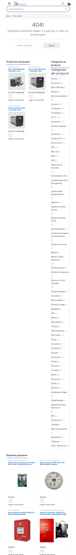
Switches (55, 388)
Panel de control (58, 268)
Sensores (55, 366)
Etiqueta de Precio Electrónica (58, 406)
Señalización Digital (59, 392)
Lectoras (54, 104)
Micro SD (55, 152)
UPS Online (55, 335)
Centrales (55, 425)
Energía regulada (58, 291)
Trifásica (54, 326)
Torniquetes (56, 113)
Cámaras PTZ (56, 138)
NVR (53, 156)
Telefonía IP (56, 420)
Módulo (54, 252)
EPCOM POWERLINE (16, 92)
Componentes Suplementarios (57, 192)
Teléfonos (55, 441)
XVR (53, 160)
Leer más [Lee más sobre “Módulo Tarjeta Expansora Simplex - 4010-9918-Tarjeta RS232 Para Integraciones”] (10, 501)
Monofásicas (56, 322)
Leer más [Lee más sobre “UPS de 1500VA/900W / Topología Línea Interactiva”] (31, 96)
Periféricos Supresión (60, 272)
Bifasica (54, 318)
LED (52, 416)
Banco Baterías (57, 300)
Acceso (54, 79)
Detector (54, 202)
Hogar (53, 339)
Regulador (55, 309)
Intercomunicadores (59, 96)
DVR (53, 147)
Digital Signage (57, 400)
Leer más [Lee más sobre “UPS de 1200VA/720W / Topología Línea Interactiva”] (10, 135)
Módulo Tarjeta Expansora (57, 258)
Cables (54, 383)
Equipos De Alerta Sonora (58, 208)
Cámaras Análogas (58, 126)
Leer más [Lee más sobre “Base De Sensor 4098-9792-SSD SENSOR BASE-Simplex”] (42, 501)
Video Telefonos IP (59, 446)
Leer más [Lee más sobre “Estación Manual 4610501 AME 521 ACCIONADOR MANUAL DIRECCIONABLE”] (10, 551)
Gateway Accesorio (59, 244)
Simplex (11, 497)
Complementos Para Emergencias (59, 181)
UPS (53, 313)
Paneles (54, 361)
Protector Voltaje (58, 305)
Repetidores (56, 437)
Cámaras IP (55, 134)
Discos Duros (56, 143)
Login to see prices (16, 100)
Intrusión (54, 353)
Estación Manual (57, 229)
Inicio (8, 16)
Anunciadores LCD (58, 176)
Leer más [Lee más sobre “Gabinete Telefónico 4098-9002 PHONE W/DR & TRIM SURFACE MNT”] (42, 551)
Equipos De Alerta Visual (58, 219)
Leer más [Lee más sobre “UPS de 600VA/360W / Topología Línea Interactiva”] (10, 96)
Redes (54, 375)
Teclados (55, 370)
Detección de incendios (56, 166)
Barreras (54, 92)
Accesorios (55, 83)
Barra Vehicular (57, 87)
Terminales (55, 108)
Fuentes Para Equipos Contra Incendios (60, 234)
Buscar (65, 9)
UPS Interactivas (13, 67)
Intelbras (11, 547)
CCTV (53, 117)
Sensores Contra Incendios (58, 281)
